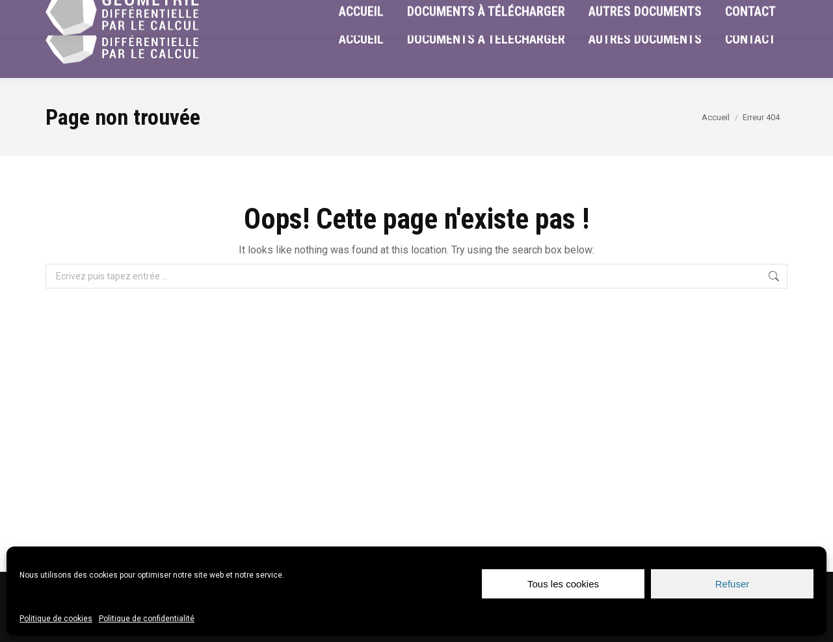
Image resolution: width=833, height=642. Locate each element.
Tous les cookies (563, 583)
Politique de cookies (56, 618)
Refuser (732, 583)
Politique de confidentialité (146, 618)
